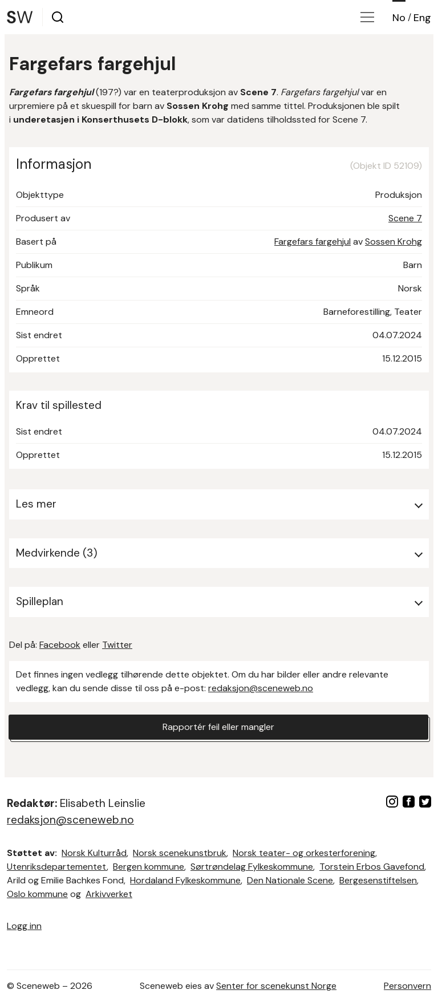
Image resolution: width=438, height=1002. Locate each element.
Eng (422, 18)
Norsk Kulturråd (94, 853)
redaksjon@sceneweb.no (260, 688)
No (398, 18)
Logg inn (24, 926)
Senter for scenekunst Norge (276, 986)
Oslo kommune (37, 894)
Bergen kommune (148, 867)
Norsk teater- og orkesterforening (304, 853)
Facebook (59, 645)
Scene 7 (405, 218)
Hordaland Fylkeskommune (185, 880)
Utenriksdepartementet (57, 867)
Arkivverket (109, 894)
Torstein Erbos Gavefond (371, 867)
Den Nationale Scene (290, 880)
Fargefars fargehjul (312, 242)
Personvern (407, 986)
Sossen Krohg (393, 242)
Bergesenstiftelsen (378, 880)
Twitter (117, 645)
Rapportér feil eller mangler (218, 727)
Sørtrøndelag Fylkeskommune (251, 867)
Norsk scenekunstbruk (179, 853)
